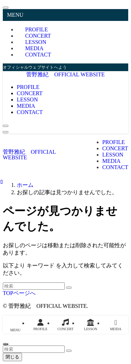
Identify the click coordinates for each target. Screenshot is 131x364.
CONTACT (38, 55)
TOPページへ (19, 293)
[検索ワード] (34, 286)
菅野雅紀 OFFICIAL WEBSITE (65, 74)
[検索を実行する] (69, 288)
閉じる (12, 356)
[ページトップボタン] (5, 344)
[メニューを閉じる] (5, 8)
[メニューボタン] (5, 132)
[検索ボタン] (5, 126)
